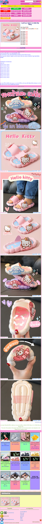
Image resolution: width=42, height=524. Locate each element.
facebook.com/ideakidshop (9, 517)
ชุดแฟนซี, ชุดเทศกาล (5, 10)
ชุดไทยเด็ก (25, 8)
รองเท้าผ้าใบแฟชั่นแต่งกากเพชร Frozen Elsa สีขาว (5, 480)
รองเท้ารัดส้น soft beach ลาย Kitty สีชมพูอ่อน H (5, 460)
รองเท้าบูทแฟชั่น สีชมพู (25, 440)
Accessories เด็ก (15, 13)
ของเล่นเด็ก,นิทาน (35, 13)
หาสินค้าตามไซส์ (5, 15)
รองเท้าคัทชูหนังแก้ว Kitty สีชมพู (25, 479)
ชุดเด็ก (21, 516)
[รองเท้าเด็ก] (22, 45)
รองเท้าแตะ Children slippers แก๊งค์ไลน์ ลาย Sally (35, 441)
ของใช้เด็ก (25, 13)
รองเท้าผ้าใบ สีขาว (15, 440)
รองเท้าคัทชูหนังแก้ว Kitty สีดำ (15, 479)
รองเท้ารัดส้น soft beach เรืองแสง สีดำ (25, 460)
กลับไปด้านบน (38, 419)
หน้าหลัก (21, 509)
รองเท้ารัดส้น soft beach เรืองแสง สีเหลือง (35, 460)
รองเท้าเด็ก (22, 512)
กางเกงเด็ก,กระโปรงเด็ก (5, 14)
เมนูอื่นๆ (30, 3)
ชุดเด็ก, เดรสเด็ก (15, 10)
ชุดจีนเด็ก (35, 8)
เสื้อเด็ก (35, 10)
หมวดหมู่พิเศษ (5, 8)
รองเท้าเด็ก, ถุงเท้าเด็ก (25, 10)
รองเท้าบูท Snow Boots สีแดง (5, 440)
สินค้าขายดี (15, 8)
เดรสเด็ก (21, 517)
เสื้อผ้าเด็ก (25, 509)
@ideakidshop (21, 6)
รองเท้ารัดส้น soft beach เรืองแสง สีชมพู (15, 460)
